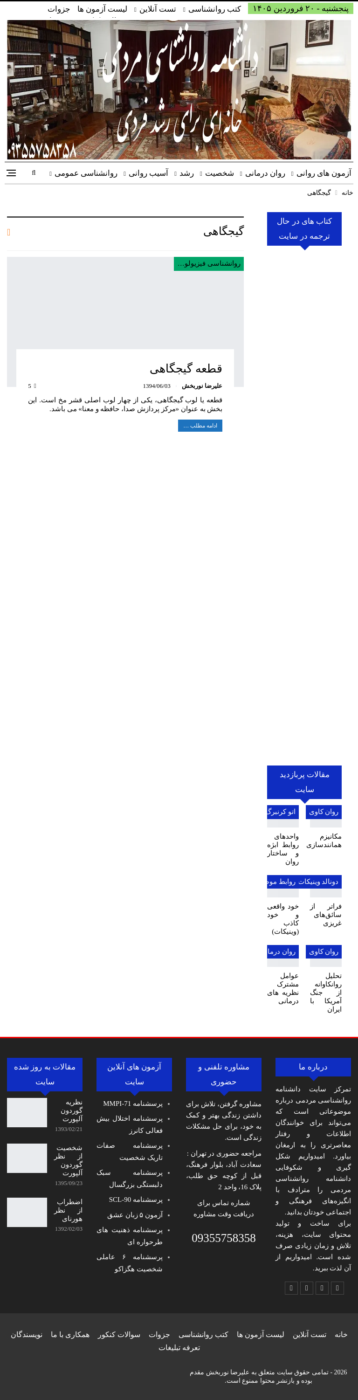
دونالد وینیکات (317, 881)
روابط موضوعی (272, 881)
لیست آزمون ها (102, 9)
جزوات (59, 9)
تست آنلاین (157, 9)
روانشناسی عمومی (86, 173)
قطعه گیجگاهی (186, 368)
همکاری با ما (70, 1334)
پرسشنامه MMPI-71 (133, 1103)
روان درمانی (265, 173)
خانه (341, 1334)
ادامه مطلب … (200, 425)
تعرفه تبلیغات (179, 1348)
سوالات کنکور (119, 1334)
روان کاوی (323, 811)
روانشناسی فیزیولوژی (208, 263)
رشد (186, 173)
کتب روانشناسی (214, 9)
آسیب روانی (148, 173)
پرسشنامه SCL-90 (136, 1199)
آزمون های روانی (324, 173)
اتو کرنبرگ (280, 811)
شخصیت (219, 173)
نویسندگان (26, 1334)
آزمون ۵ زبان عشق (135, 1215)
